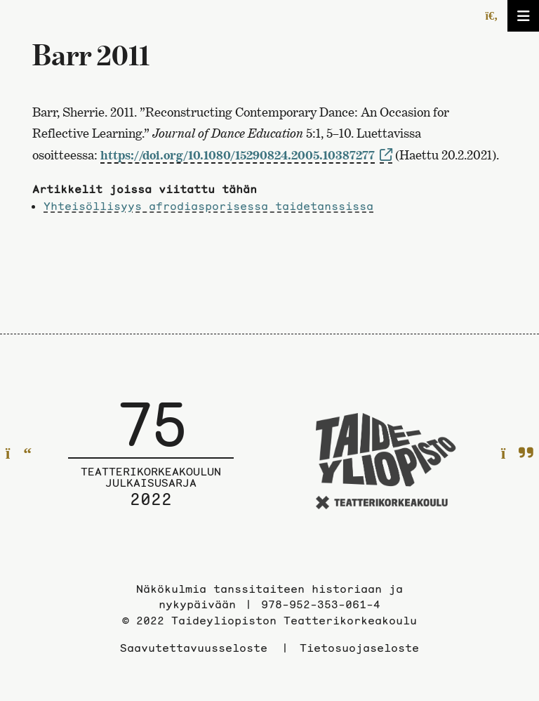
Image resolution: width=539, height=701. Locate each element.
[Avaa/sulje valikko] (523, 16)
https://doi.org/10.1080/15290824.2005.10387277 (237, 155)
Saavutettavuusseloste (193, 648)
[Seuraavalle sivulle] (517, 454)
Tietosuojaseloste (359, 648)
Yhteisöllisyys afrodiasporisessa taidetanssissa (208, 206)
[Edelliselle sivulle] (19, 454)
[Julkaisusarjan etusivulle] (151, 463)
